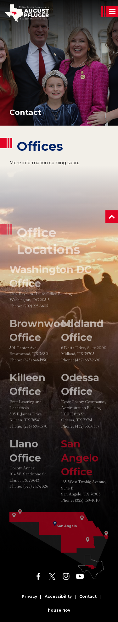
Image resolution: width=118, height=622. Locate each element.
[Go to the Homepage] (27, 13)
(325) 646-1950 (35, 373)
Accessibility (58, 596)
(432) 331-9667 (87, 439)
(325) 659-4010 (87, 513)
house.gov (59, 610)
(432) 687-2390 (87, 373)
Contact (25, 112)
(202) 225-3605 (35, 319)
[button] (111, 216)
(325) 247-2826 (35, 499)
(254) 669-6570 (35, 439)
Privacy (29, 596)
